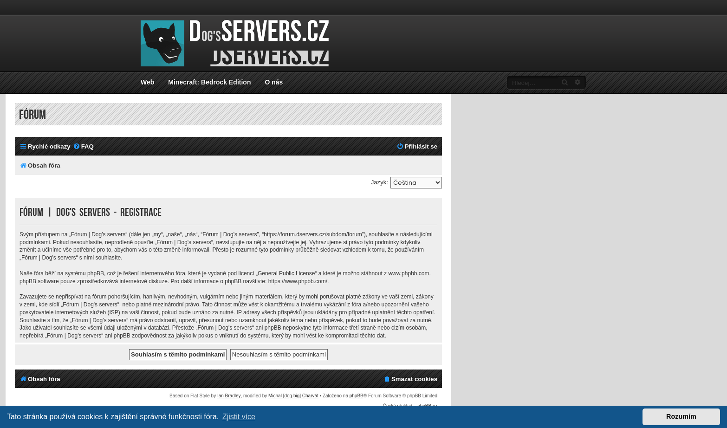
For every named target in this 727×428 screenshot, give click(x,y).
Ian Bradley (229, 395)
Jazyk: (379, 182)
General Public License (286, 273)
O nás (274, 82)
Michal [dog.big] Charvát (293, 395)
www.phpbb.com (408, 273)
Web (147, 82)
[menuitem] (83, 146)
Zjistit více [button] (238, 417)
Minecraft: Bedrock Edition (209, 82)
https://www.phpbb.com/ (297, 281)
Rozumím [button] (681, 416)
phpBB (357, 395)
